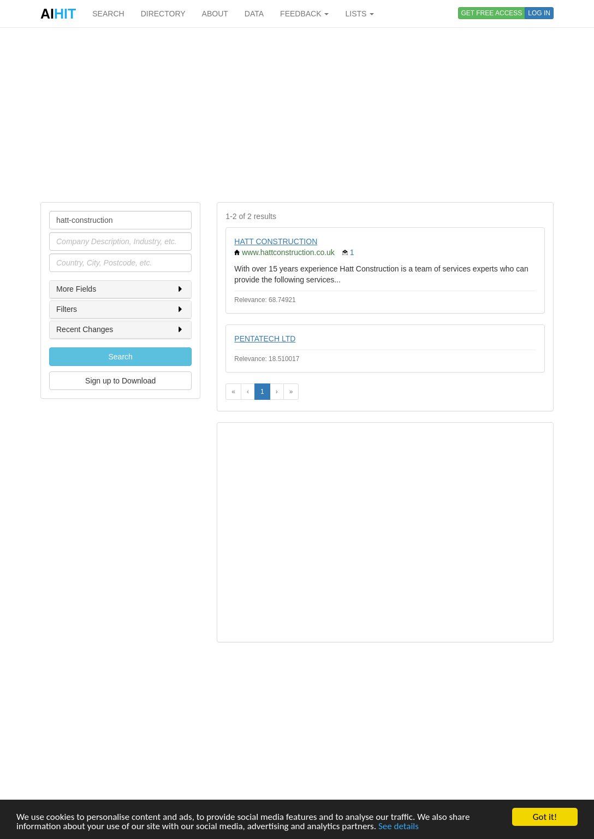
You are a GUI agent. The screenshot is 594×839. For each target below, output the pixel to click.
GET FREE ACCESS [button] (491, 13)
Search (120, 356)
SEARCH (108, 13)
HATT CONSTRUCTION (275, 241)
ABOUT (215, 13)
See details (398, 826)
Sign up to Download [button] (120, 380)
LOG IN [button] (539, 13)
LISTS (359, 13)
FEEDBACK (304, 13)
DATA (254, 13)
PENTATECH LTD (264, 338)
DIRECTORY (163, 13)
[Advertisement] (297, 114)
